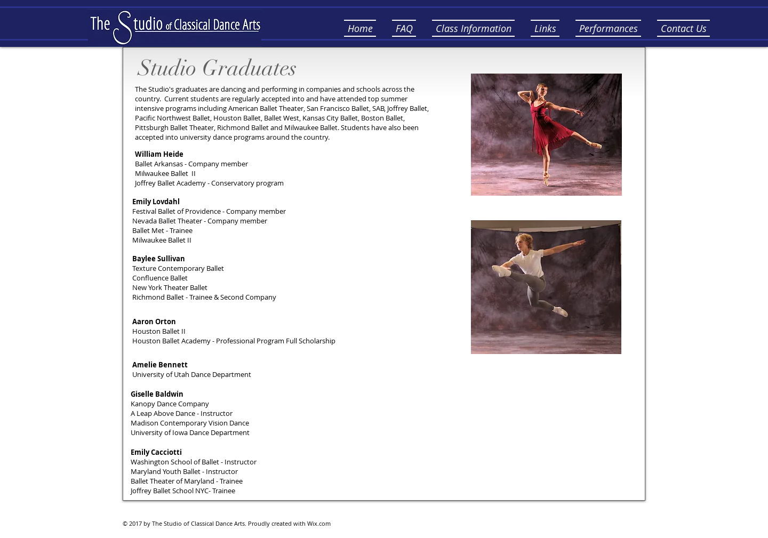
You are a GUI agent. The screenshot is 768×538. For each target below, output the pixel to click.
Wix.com (319, 523)
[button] (404, 28)
